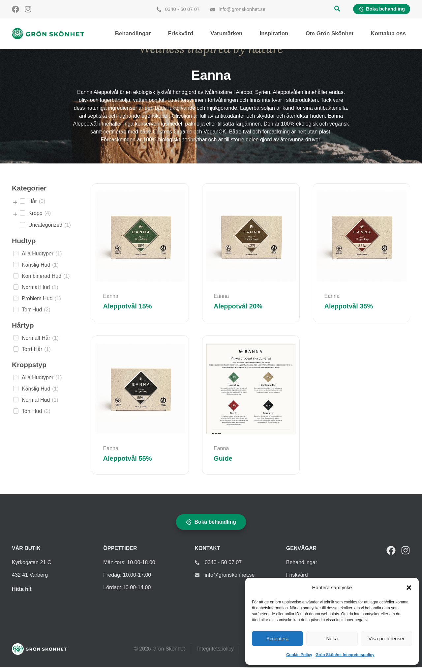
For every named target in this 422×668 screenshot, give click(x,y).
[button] (409, 587)
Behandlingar (133, 34)
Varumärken (226, 34)
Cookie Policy (299, 655)
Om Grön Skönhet (329, 34)
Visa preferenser (386, 638)
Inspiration (274, 34)
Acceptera (277, 638)
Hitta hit (22, 590)
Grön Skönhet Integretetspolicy (345, 655)
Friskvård (181, 34)
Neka (332, 638)
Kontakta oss (388, 34)
